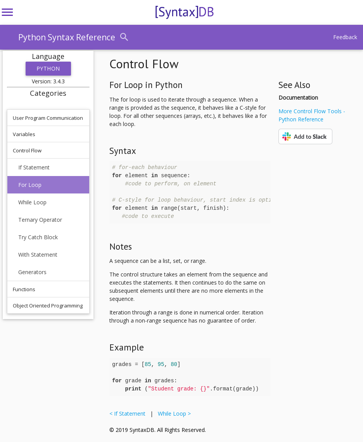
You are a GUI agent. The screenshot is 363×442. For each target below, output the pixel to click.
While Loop (32, 202)
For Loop (29, 184)
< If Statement (129, 413)
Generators (32, 272)
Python (48, 68)
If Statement (34, 167)
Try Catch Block (38, 237)
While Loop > (173, 413)
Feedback (345, 37)
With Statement (37, 254)
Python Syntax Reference (66, 37)
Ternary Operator (40, 219)
